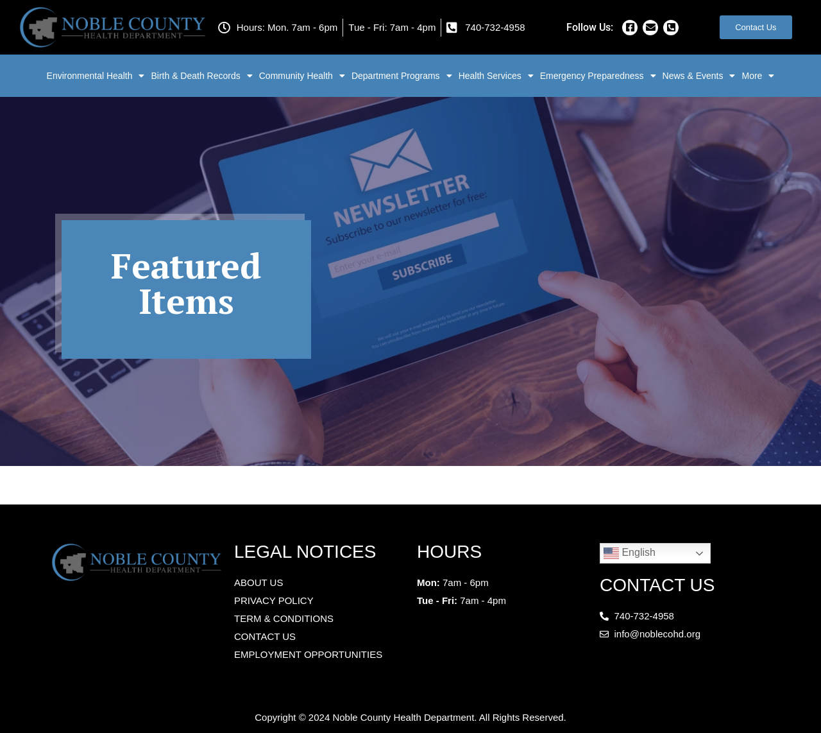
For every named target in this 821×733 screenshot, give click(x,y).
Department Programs (401, 76)
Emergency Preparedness (598, 76)
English (630, 553)
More (757, 76)
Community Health (302, 76)
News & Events (699, 76)
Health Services (496, 76)
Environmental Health (96, 76)
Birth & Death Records (201, 76)
